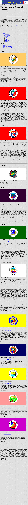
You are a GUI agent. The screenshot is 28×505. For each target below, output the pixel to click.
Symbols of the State (15, 25)
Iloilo (4, 33)
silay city (19, 13)
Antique (4, 29)
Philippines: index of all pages (8, 46)
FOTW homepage (5, 14)
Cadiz (6, 38)
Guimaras (4, 32)
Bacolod (6, 36)
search (10, 14)
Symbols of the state (7, 241)
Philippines (5, 45)
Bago (6, 37)
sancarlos (16, 13)
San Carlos (7, 40)
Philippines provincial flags (8, 47)
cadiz (10, 13)
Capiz (4, 30)
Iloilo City (7, 34)
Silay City (7, 41)
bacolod (5, 13)
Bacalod (2, 312)
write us (20, 14)
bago (8, 13)
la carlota (12, 13)
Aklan (4, 28)
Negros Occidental (6, 35)
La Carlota (7, 39)
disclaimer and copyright (15, 14)
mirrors (23, 14)
